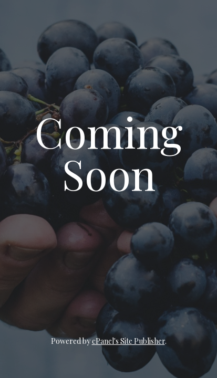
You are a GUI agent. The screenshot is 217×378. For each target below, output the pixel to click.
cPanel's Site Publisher (128, 341)
